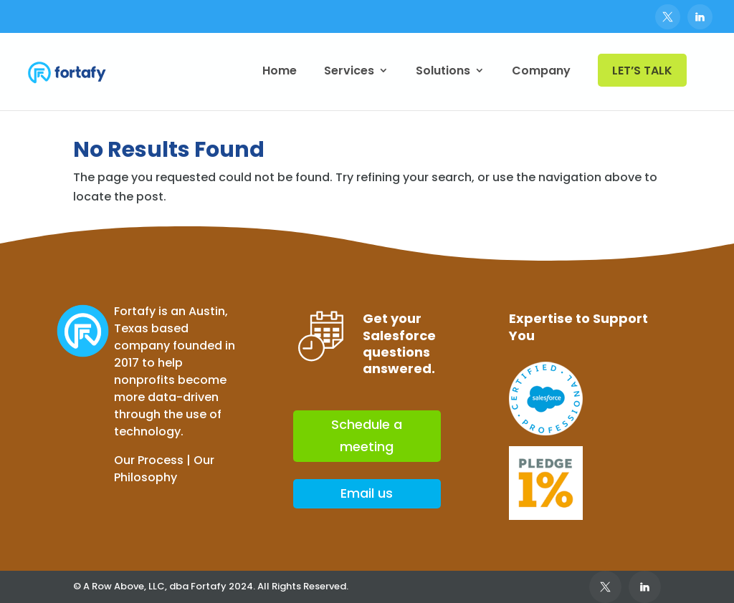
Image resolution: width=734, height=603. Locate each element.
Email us (366, 493)
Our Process (149, 460)
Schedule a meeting (366, 435)
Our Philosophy (164, 469)
